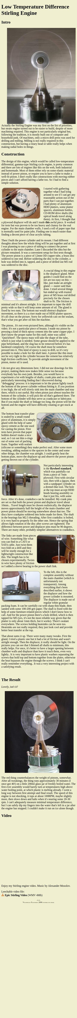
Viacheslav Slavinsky (30, 902)
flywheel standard (60, 468)
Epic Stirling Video (14, 895)
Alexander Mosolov (59, 885)
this (47, 222)
